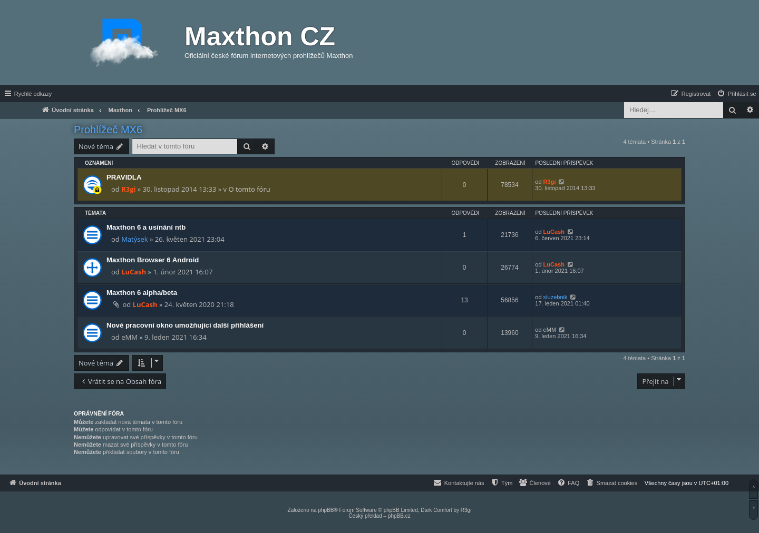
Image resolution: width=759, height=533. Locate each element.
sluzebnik (555, 297)
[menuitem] (736, 94)
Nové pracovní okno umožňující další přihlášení (185, 325)
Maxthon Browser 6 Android (152, 260)
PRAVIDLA (123, 177)
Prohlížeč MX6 (108, 129)
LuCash (554, 232)
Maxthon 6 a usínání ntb (146, 227)
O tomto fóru (249, 189)
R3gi (128, 189)
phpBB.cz (399, 516)
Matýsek (134, 239)
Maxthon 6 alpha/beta (141, 293)
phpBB (326, 510)
